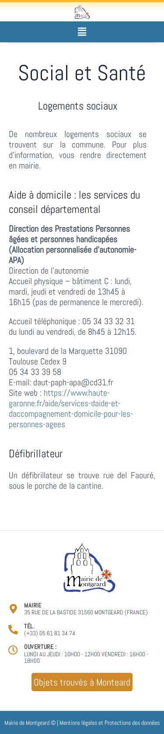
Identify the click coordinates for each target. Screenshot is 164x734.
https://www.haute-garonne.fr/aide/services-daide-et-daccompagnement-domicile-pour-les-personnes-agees (71, 408)
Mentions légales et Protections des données (109, 723)
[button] (81, 32)
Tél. (29, 626)
